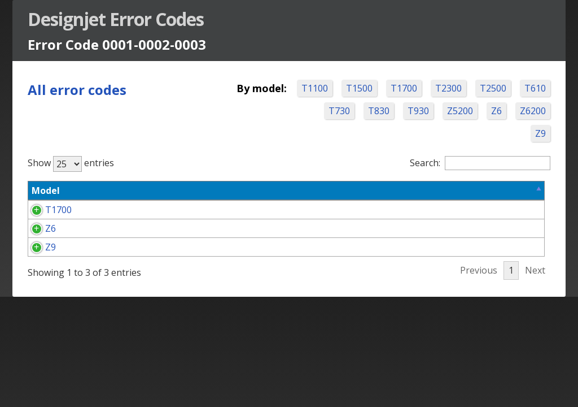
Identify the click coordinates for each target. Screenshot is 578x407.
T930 (459, 111)
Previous (475, 324)
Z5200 (501, 111)
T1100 (351, 88)
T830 (420, 111)
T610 (341, 111)
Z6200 (501, 133)
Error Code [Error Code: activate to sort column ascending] (88, 197)
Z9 (537, 133)
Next (532, 324)
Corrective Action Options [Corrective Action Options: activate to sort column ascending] (340, 190)
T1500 (396, 88)
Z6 (537, 111)
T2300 (485, 88)
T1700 (440, 88)
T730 (380, 111)
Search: (477, 163)
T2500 (529, 88)
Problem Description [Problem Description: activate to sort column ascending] (183, 190)
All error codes (79, 89)
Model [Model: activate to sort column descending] (48, 190)
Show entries (73, 163)
